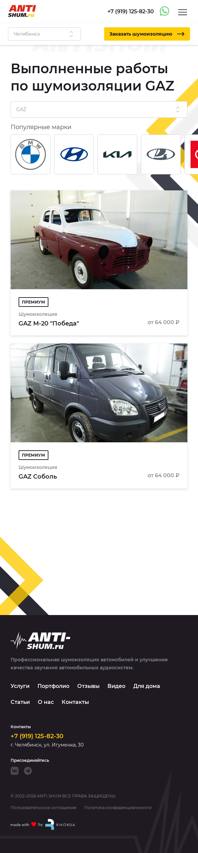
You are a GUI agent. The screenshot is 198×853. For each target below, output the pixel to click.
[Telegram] (28, 771)
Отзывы (88, 686)
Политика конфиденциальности (118, 808)
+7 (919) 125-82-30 (37, 736)
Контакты (75, 702)
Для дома (146, 686)
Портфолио (53, 686)
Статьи (20, 702)
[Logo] (22, 11)
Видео (116, 686)
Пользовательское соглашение (43, 808)
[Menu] (182, 11)
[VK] (15, 771)
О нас (46, 702)
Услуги (20, 686)
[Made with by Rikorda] (43, 824)
